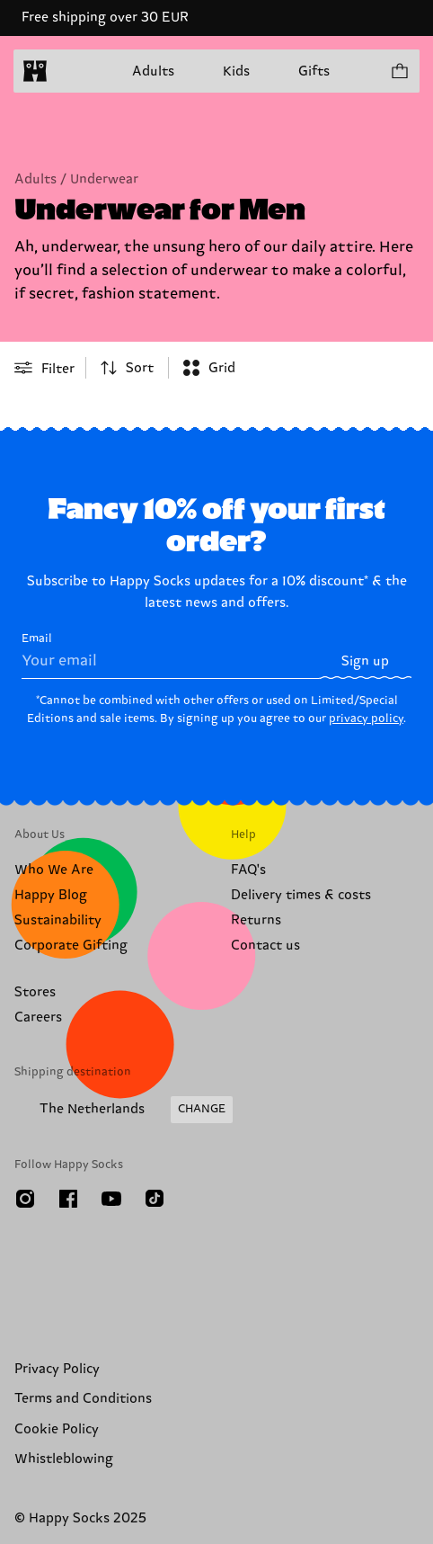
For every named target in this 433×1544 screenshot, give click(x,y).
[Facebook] (68, 1198)
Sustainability (58, 920)
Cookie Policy (56, 1429)
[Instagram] (25, 1198)
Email (170, 655)
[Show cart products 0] (399, 71)
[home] (35, 71)
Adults (153, 71)
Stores (35, 992)
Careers (38, 1017)
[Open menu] (70, 71)
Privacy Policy (57, 1369)
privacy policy (366, 718)
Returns (256, 920)
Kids (236, 71)
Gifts (314, 71)
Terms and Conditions (83, 1398)
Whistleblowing (63, 1459)
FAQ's (248, 870)
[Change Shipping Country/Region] (123, 1109)
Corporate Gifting (71, 945)
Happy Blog (50, 895)
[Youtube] (111, 1198)
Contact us (265, 945)
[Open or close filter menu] (44, 368)
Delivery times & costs (301, 895)
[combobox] (127, 368)
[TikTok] (154, 1198)
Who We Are (53, 870)
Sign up (365, 661)
